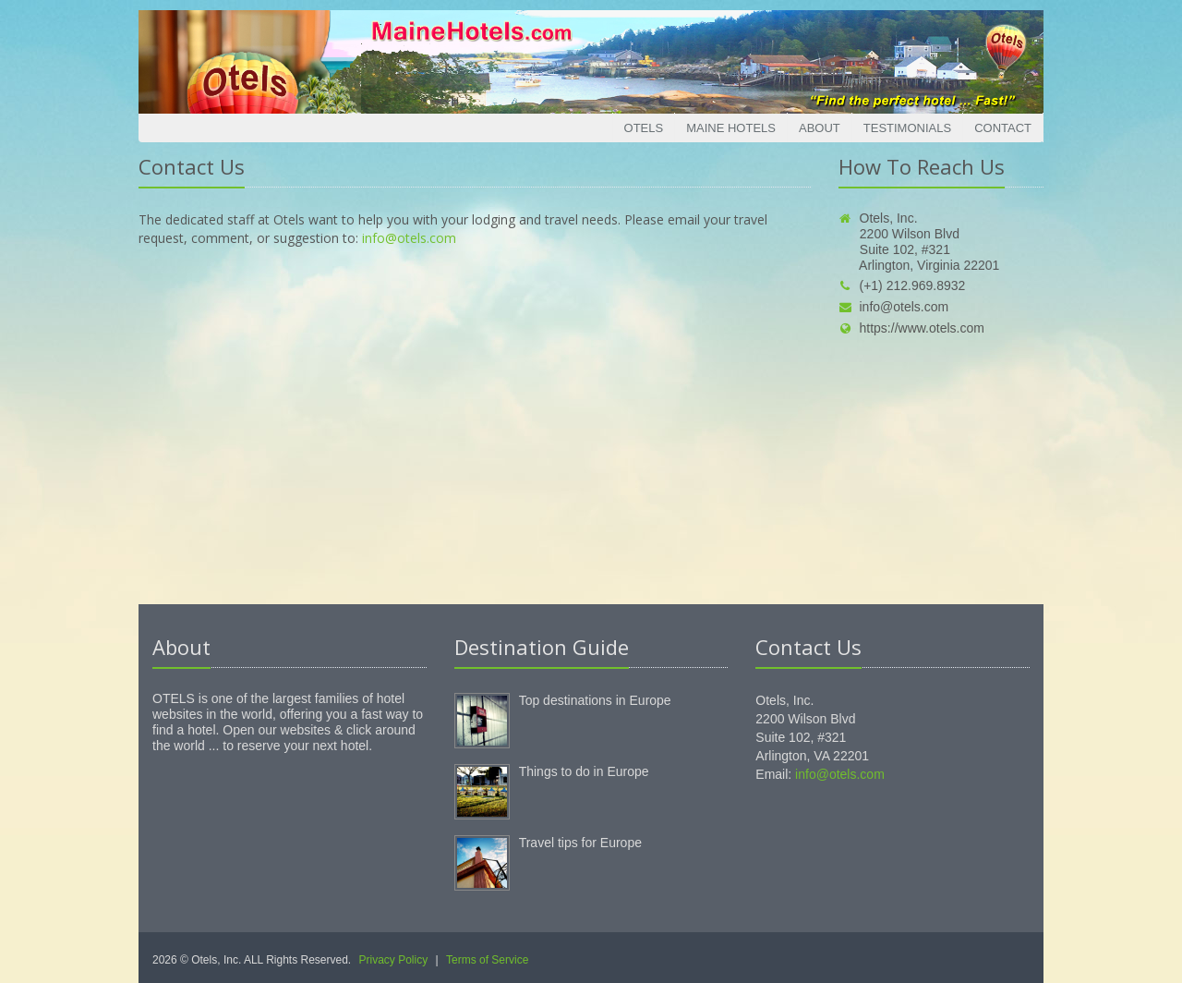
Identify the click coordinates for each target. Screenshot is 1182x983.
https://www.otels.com (911, 328)
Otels (644, 128)
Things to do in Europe (584, 771)
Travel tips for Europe (580, 842)
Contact (1002, 128)
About (819, 128)
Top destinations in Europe (595, 700)
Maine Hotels (731, 128)
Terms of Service (487, 959)
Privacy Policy (393, 959)
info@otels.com (409, 238)
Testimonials (907, 128)
